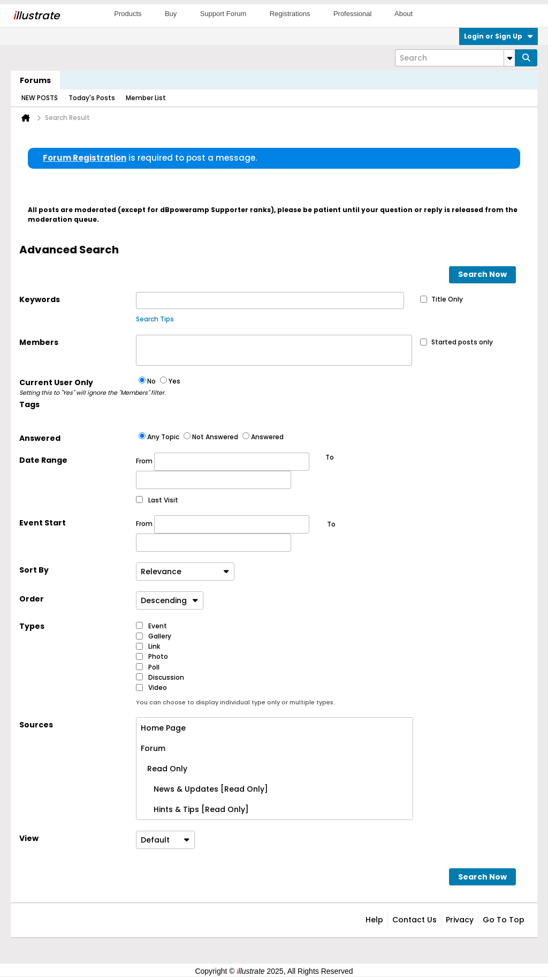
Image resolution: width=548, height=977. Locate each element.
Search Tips (155, 319)
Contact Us (414, 919)
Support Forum (223, 14)
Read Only (164, 768)
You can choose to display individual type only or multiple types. (235, 702)
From (222, 462)
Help (374, 919)
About (403, 14)
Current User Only (77, 387)
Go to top (503, 919)
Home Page (163, 728)
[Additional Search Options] (509, 57)
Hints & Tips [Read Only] (195, 809)
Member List (146, 97)
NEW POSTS (39, 97)
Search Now (482, 274)
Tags (29, 404)
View (29, 838)
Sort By (34, 570)
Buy (171, 14)
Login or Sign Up (498, 36)
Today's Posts (91, 97)
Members (38, 342)
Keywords (39, 299)
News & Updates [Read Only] (204, 789)
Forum (153, 748)
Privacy (460, 919)
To (331, 524)
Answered (39, 438)
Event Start (42, 522)
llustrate (36, 15)
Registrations (290, 14)
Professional (352, 14)
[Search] (455, 57)
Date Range (43, 460)
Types (31, 626)
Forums (35, 80)
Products (127, 14)
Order (31, 598)
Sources (36, 724)
